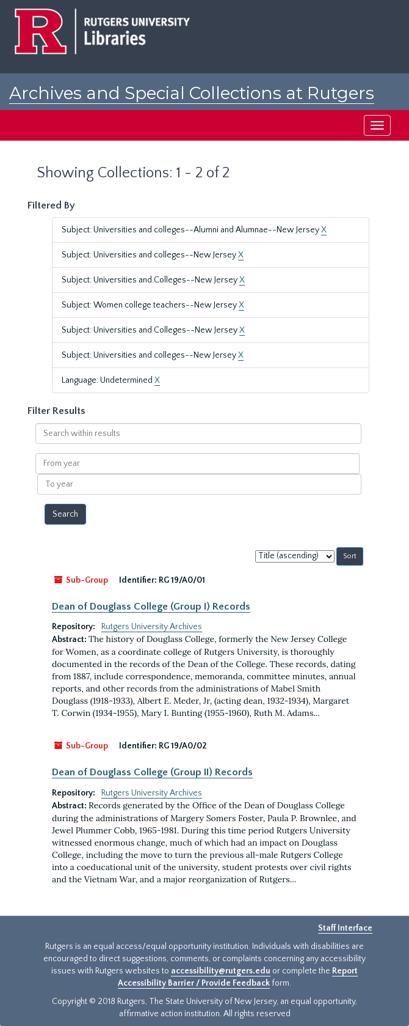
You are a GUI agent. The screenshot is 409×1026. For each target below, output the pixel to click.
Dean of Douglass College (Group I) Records (151, 606)
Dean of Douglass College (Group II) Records (152, 772)
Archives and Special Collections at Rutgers (191, 93)
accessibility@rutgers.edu (220, 971)
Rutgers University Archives (151, 627)
